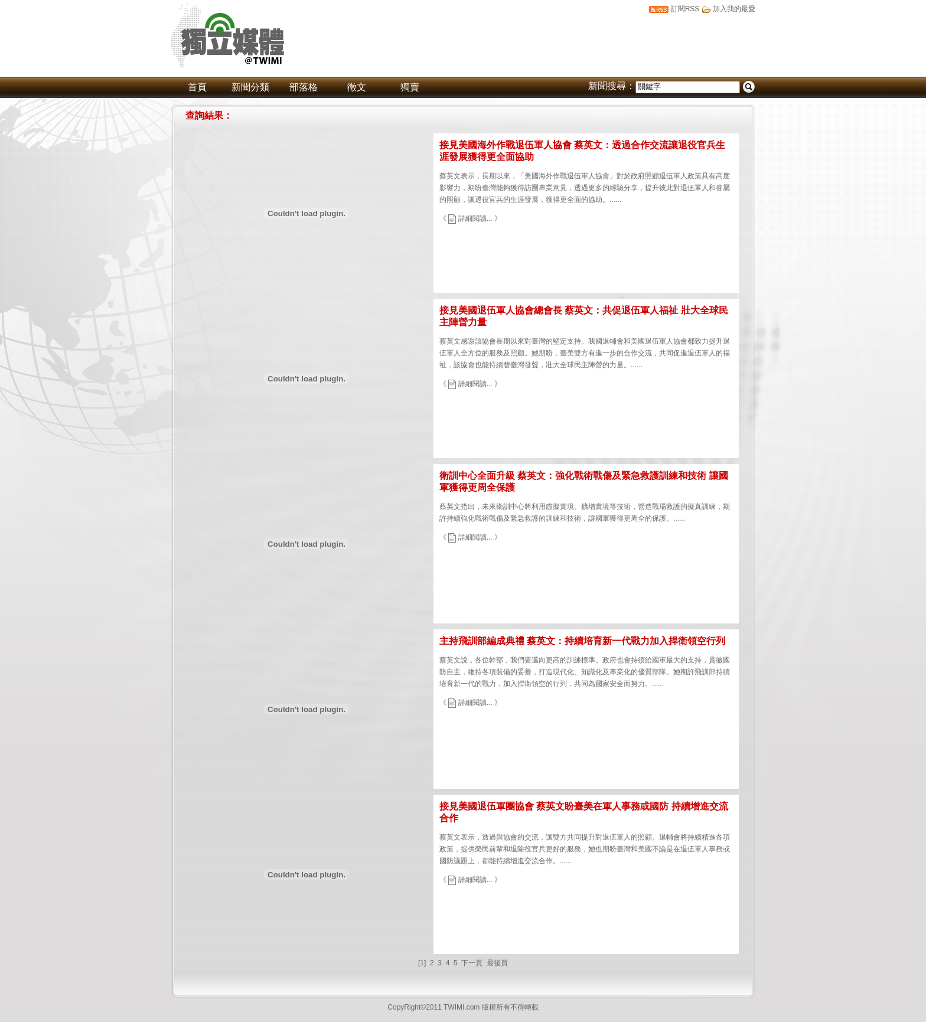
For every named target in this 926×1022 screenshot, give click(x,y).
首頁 (197, 87)
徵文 (356, 87)
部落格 (303, 87)
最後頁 (497, 963)
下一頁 (471, 963)
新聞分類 (250, 87)
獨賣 (409, 87)
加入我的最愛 (734, 9)
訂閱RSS (685, 9)
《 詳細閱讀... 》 (470, 218)
